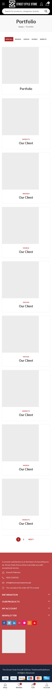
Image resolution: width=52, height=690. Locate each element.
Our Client (26, 143)
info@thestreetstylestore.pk (18, 582)
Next (31, 539)
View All (8, 39)
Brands (18, 39)
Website (43, 39)
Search (46, 11)
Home (21, 27)
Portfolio (26, 89)
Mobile (34, 39)
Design (26, 39)
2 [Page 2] (23, 539)
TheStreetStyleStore (40, 669)
